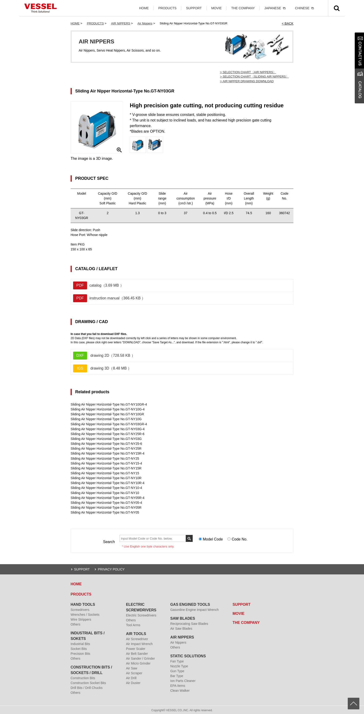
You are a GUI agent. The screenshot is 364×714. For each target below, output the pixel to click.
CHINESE (302, 8)
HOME (144, 8)
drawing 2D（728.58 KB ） (104, 356)
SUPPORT (194, 8)
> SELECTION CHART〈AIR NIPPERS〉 (248, 72)
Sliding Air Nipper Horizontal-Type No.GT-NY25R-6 (107, 434)
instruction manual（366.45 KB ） (109, 298)
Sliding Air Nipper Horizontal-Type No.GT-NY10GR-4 (108, 404)
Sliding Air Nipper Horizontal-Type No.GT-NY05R (106, 507)
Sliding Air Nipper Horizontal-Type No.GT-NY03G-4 (107, 429)
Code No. (239, 538)
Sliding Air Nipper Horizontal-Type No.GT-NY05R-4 (107, 497)
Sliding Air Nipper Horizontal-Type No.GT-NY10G (106, 419)
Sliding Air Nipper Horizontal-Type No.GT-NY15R (106, 468)
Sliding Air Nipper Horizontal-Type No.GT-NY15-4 (106, 463)
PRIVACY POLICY (111, 568)
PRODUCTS (167, 8)
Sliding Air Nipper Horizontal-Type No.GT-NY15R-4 (107, 453)
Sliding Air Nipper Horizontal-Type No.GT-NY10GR (107, 414)
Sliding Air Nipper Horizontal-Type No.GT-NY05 (105, 512)
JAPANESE (272, 8)
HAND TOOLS (83, 604)
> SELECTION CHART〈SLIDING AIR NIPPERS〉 (254, 76)
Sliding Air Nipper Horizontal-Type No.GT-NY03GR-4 (108, 424)
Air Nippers (144, 23)
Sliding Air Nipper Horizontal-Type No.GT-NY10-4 (106, 487)
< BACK (287, 23)
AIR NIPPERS (120, 23)
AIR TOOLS (136, 633)
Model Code (213, 538)
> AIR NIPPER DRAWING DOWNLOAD (247, 81)
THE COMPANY (243, 8)
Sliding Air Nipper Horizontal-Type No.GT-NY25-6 (106, 443)
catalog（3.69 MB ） (98, 285)
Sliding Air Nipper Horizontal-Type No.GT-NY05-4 (106, 502)
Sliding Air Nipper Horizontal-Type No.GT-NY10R (106, 477)
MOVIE (216, 8)
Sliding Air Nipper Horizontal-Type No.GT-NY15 (105, 473)
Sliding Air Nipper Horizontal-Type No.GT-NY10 (105, 492)
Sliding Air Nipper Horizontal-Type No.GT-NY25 (105, 458)
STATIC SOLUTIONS (188, 655)
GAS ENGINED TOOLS (190, 604)
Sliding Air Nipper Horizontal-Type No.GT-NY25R (106, 448)
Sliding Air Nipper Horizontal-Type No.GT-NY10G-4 (107, 409)
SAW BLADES (182, 618)
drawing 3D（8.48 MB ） (102, 368)
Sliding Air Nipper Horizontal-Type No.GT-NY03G (106, 438)
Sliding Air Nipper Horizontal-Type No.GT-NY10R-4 (107, 482)
